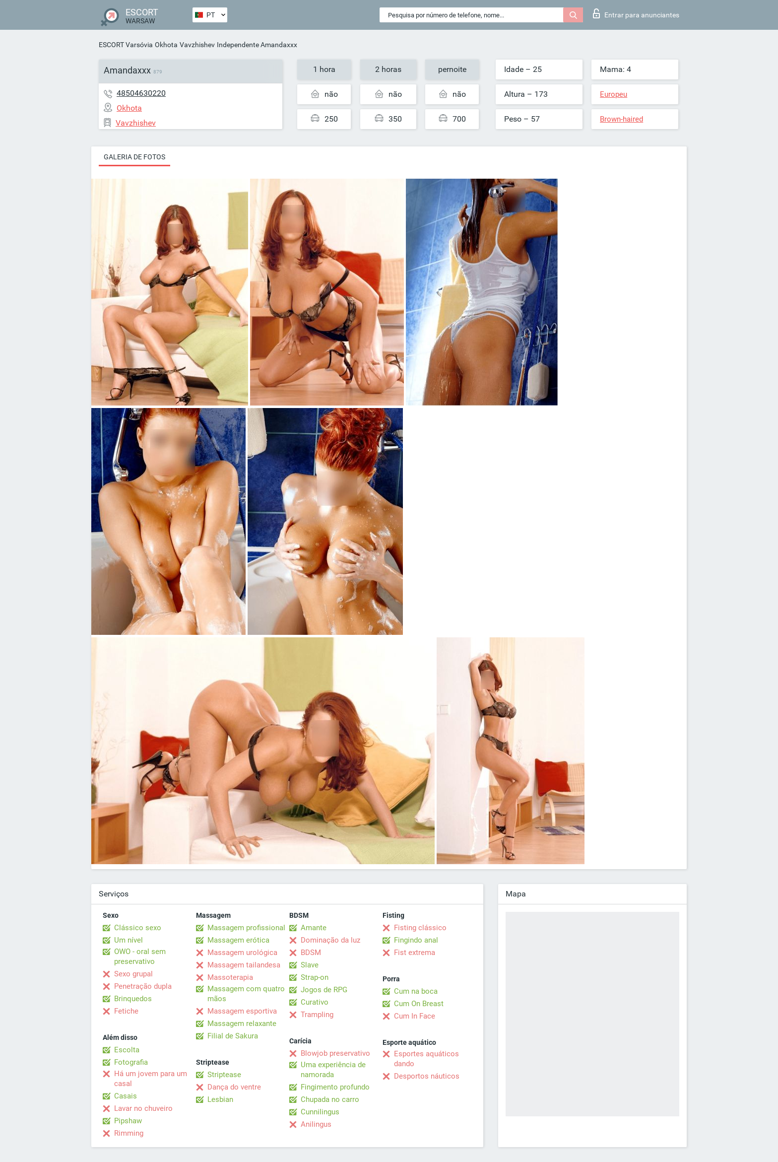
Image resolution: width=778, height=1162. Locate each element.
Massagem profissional (246, 927)
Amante (313, 927)
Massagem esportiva (242, 1011)
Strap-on (314, 977)
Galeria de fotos (134, 157)
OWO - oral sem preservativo (140, 956)
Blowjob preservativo (335, 1053)
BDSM (311, 952)
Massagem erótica (238, 940)
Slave (310, 964)
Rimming (128, 1133)
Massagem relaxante (241, 1023)
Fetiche (126, 1011)
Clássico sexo (137, 927)
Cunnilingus (320, 1111)
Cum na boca (416, 991)
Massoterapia (230, 977)
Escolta (126, 1049)
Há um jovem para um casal (150, 1078)
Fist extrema (414, 952)
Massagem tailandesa (243, 964)
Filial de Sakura (232, 1035)
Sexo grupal (133, 973)
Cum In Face (414, 1016)
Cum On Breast (419, 1003)
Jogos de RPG (324, 989)
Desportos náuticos (426, 1076)
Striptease (224, 1074)
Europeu (613, 94)
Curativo (314, 1002)
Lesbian (220, 1099)
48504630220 (141, 93)
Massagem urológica (242, 952)
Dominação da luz (330, 940)
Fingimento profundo (335, 1087)
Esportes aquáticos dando (426, 1058)
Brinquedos (133, 998)
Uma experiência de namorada (333, 1069)
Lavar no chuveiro (143, 1108)
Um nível (128, 940)
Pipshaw (128, 1120)
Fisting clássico (420, 927)
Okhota (166, 45)
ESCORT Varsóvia (126, 45)
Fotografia (131, 1062)
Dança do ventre (234, 1087)
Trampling (317, 1014)
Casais (125, 1096)
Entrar (636, 13)
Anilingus (316, 1124)
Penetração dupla (143, 986)
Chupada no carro (330, 1099)
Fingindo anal (416, 940)
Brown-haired (621, 119)
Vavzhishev (197, 45)
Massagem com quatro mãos (246, 993)
